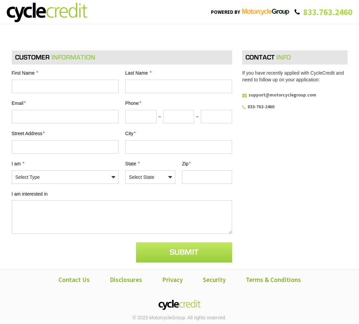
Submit (184, 250)
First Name (25, 73)
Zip (186, 162)
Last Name (138, 73)
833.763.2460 (327, 12)
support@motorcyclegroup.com (279, 95)
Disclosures (126, 278)
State (132, 162)
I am (18, 162)
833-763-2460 (258, 107)
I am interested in (30, 192)
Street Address (28, 132)
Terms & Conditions (273, 278)
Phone (133, 102)
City (130, 132)
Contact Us (74, 278)
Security (214, 278)
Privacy (172, 278)
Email (19, 102)
